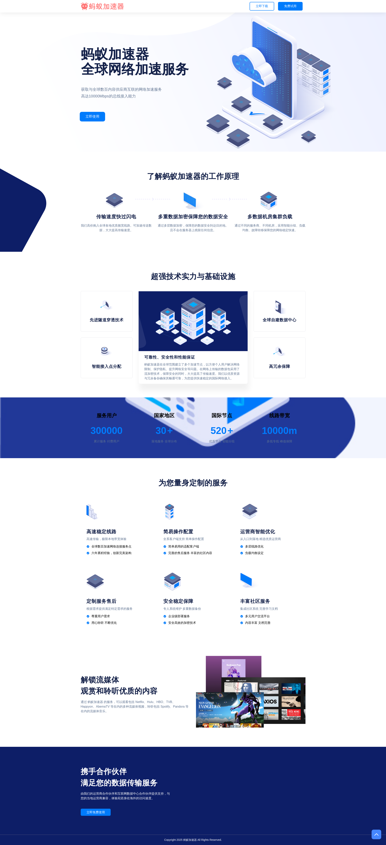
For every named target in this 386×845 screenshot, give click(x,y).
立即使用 (92, 116)
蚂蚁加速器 (190, 839)
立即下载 (262, 6)
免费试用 (290, 6)
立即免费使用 (95, 812)
